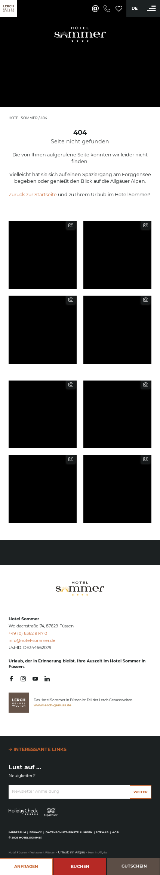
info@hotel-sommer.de (32, 640)
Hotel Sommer (24, 118)
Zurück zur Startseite (33, 194)
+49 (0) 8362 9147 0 (28, 633)
